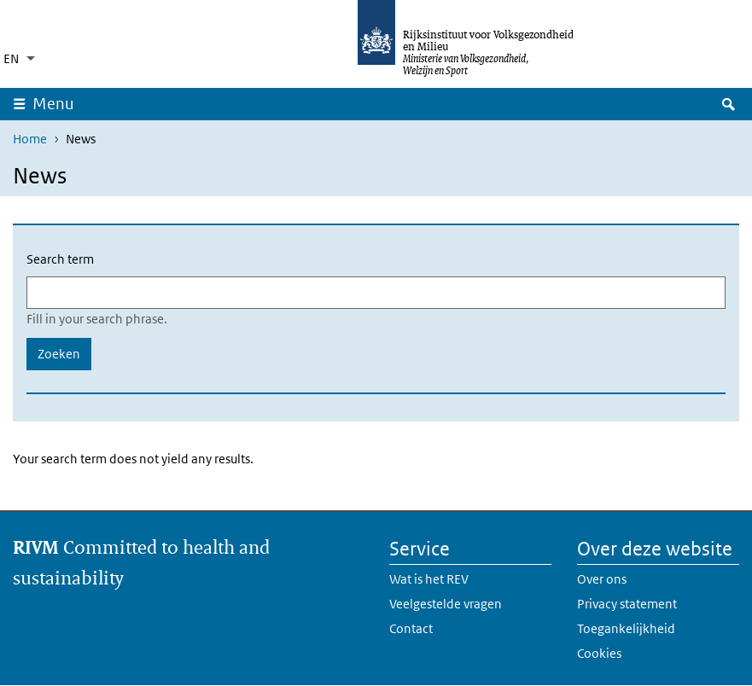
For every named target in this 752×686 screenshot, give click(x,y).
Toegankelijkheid (626, 628)
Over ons (602, 579)
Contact (411, 628)
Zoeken (59, 354)
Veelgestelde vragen (445, 604)
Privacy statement (627, 604)
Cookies (599, 653)
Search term (60, 259)
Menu (58, 103)
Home (30, 139)
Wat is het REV (429, 579)
